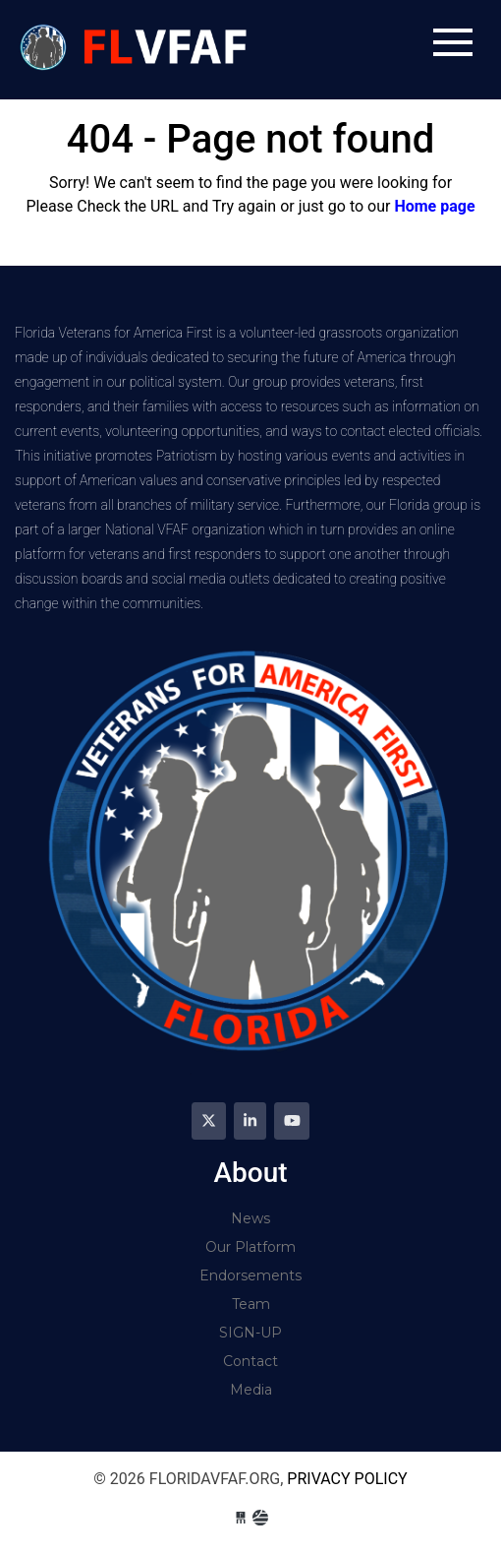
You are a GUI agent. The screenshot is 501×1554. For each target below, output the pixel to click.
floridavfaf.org (136, 50)
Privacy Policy (347, 1478)
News (250, 1218)
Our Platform (250, 1247)
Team (251, 1304)
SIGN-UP (250, 1332)
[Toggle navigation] (452, 42)
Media (251, 1390)
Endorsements (250, 1275)
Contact (250, 1361)
